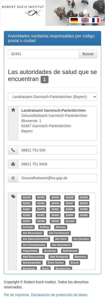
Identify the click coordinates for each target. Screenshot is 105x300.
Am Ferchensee (59, 232)
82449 (84, 203)
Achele (70, 221)
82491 (41, 215)
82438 (69, 197)
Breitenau (29, 268)
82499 (41, 221)
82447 (69, 203)
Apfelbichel (70, 250)
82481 (55, 209)
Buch (45, 268)
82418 (26, 197)
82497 (26, 221)
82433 (41, 197)
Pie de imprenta (16, 295)
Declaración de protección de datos (59, 295)
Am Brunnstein (32, 232)
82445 (55, 203)
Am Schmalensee (34, 244)
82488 (84, 209)
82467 (26, 209)
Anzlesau (50, 250)
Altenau (61, 227)
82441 (26, 203)
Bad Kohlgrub (59, 256)
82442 (41, 203)
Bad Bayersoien (33, 256)
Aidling (44, 227)
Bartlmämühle (32, 262)
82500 (55, 221)
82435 (55, 197)
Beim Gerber (56, 262)
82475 (41, 209)
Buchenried (63, 268)
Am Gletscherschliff (35, 238)
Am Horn (60, 238)
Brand (74, 262)
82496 (84, 215)
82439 (84, 197)
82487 (69, 209)
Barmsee (80, 256)
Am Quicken (81, 238)
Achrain (28, 227)
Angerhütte (30, 250)
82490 (26, 215)
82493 (55, 215)
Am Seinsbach (61, 244)
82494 (69, 215)
